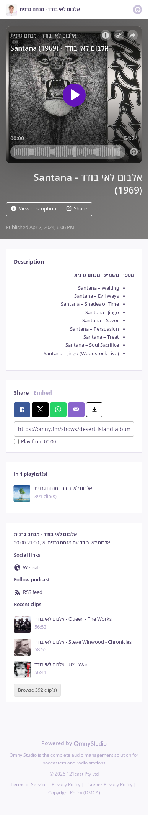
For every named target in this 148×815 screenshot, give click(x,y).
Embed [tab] (43, 392)
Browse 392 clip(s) (37, 690)
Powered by (74, 743)
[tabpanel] (74, 314)
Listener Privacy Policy (108, 784)
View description (33, 208)
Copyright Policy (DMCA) (74, 792)
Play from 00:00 (35, 441)
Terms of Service (29, 784)
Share (76, 208)
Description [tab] (29, 261)
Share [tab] (21, 392)
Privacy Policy (66, 784)
